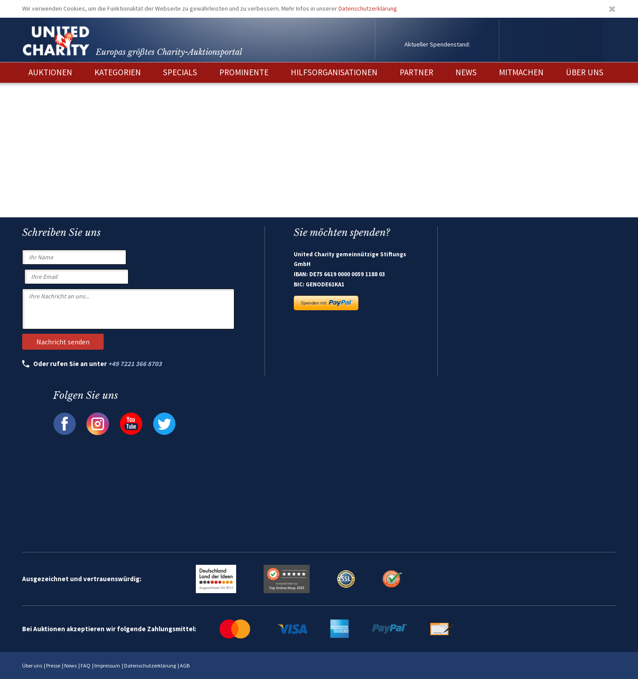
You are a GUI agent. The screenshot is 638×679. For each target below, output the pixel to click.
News (70, 665)
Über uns (32, 665)
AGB (185, 665)
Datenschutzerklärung (367, 8)
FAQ (85, 665)
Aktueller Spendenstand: (437, 44)
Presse (53, 665)
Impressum (107, 665)
